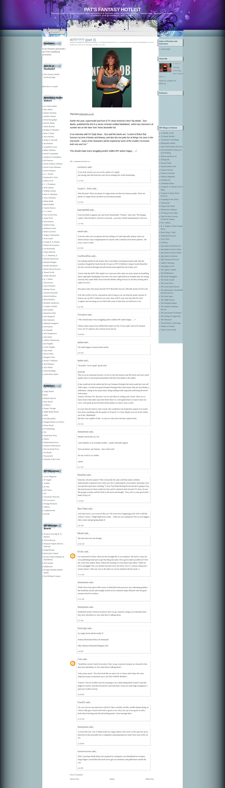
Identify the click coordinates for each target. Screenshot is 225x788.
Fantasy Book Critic (168, 166)
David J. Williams (51, 360)
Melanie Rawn (49, 289)
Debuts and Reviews (169, 156)
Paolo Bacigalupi (50, 120)
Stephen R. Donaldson (52, 157)
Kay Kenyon (48, 221)
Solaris (46, 439)
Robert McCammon (51, 245)
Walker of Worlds (168, 326)
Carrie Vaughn (49, 347)
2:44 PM (80, 768)
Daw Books (48, 401)
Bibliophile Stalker (168, 143)
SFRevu (47, 507)
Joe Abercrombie (50, 106)
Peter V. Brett (49, 133)
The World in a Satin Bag (170, 323)
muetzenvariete (84, 751)
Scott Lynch (48, 238)
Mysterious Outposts (169, 209)
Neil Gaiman (49, 187)
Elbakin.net (48, 566)
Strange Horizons (50, 504)
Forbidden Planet (167, 183)
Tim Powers (48, 282)
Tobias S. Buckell (50, 140)
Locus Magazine (50, 476)
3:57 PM (80, 620)
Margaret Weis (49, 357)
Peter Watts (48, 350)
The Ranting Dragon (169, 303)
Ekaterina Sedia (50, 313)
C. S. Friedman (49, 184)
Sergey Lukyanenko (51, 235)
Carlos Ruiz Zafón (51, 374)
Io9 (45, 493)
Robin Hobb (48, 201)
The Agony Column (168, 269)
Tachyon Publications (52, 445)
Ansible (47, 483)
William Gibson (50, 191)
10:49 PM (81, 694)
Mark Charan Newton (52, 269)
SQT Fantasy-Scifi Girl (170, 259)
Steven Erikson (49, 170)
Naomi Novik (49, 272)
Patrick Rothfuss (50, 296)
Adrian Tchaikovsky (51, 340)
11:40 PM (81, 743)
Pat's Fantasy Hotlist (112, 9)
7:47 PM (80, 223)
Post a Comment (76, 775)
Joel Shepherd (49, 316)
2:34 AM (80, 424)
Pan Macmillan (49, 418)
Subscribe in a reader (50, 86)
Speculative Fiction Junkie (171, 249)
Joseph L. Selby (85, 188)
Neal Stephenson (50, 333)
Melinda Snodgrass (51, 323)
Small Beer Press (50, 435)
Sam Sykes (48, 337)
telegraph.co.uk (86, 114)
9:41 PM (80, 307)
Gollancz (47, 405)
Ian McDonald (49, 248)
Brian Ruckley (49, 299)
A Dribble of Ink (167, 133)
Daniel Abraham (50, 113)
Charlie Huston (49, 208)
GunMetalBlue (84, 256)
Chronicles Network (51, 497)
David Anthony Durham (53, 164)
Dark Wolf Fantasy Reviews (172, 146)
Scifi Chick (165, 239)
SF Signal (47, 480)
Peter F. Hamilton (50, 194)
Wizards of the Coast (52, 459)
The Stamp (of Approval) (170, 316)
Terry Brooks (49, 136)
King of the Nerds (168, 206)
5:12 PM (80, 181)
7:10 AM (80, 501)
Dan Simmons (49, 320)
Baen (46, 395)
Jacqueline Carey (50, 147)
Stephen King (49, 225)
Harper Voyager (50, 408)
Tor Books (48, 452)
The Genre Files (167, 283)
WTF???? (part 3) (83, 40)
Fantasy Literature (168, 173)
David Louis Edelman (52, 167)
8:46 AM (80, 525)
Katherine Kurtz (50, 228)
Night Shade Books (51, 412)
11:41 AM (81, 599)
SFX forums (48, 563)
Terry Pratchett (49, 286)
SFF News (48, 490)
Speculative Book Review (171, 246)
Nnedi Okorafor (50, 276)
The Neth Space (167, 296)
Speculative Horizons (169, 256)
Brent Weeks (48, 354)
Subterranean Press (51, 442)
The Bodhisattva (167, 273)
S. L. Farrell (48, 174)
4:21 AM (80, 467)
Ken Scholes (48, 310)
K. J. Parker (48, 279)
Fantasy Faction (167, 170)
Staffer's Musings (167, 263)
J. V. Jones (48, 211)
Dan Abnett (48, 109)
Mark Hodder (49, 204)
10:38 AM (81, 544)
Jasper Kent (48, 218)
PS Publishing (49, 429)
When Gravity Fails (168, 330)
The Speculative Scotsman (171, 313)
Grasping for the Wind (169, 199)
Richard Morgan (50, 262)
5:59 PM (80, 202)
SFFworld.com (49, 540)
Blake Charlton (49, 150)
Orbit (46, 415)
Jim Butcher (48, 143)
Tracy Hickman (50, 198)
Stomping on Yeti (167, 266)
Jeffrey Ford (48, 181)
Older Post (149, 779)
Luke (80, 659)
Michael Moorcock (51, 259)
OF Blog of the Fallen (169, 213)
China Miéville (49, 252)
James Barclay (49, 126)
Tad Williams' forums (52, 576)
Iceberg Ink (165, 203)
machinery (82, 167)
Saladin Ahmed (50, 116)
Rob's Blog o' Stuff (168, 232)
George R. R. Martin (52, 242)
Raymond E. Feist (51, 177)
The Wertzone (166, 319)
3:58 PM (80, 651)
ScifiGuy (164, 242)
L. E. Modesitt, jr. (50, 255)
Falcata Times (166, 163)
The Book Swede (167, 280)
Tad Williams (49, 364)
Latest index (165, 49)
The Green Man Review (170, 286)
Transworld (48, 456)
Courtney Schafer (50, 306)
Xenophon (82, 314)
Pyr (45, 432)
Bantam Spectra (50, 398)
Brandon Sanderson (51, 303)
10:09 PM (81, 334)
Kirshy (81, 551)
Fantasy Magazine (168, 176)
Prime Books (49, 425)
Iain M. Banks (49, 123)
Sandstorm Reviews (168, 236)
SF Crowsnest (49, 500)
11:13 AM (81, 574)
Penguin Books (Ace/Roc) (54, 422)
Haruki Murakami (51, 265)
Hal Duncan (48, 160)
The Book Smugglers (169, 276)
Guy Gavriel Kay (50, 215)
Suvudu (47, 514)
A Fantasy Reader (168, 136)
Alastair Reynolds (51, 293)
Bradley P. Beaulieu (51, 130)
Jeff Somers (48, 326)
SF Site (46, 487)
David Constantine (51, 153)
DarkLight (82, 628)
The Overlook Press (51, 449)
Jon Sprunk (48, 330)
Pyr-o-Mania (166, 222)
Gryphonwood (49, 510)
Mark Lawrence (50, 231)
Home (112, 779)
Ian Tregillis (48, 343)
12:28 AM (81, 719)
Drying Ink (165, 159)
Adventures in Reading (170, 140)
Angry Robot (49, 391)
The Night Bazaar (168, 300)
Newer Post (74, 779)
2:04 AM (80, 353)
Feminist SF (165, 180)
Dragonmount (49, 550)
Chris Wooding (49, 371)
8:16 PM (80, 248)
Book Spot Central (51, 553)
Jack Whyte (48, 367)
